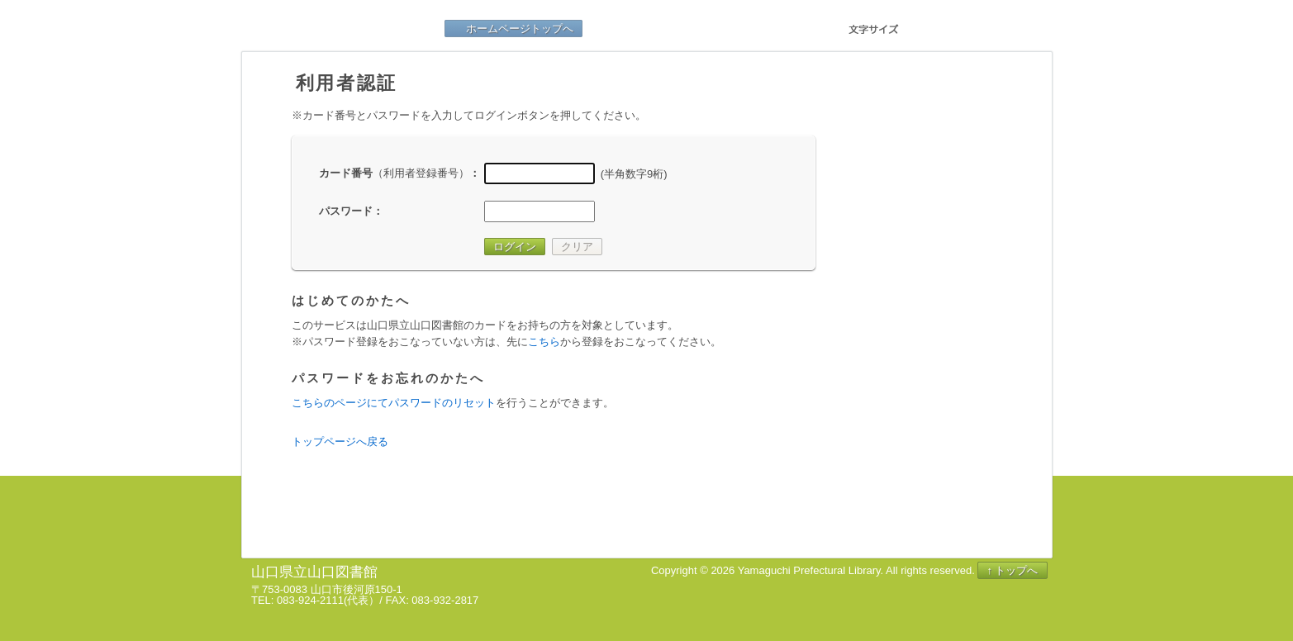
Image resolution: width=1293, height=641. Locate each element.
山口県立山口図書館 (349, 28)
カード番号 (394, 173)
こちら (544, 341)
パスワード (346, 211)
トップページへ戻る (340, 441)
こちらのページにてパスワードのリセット (394, 402)
